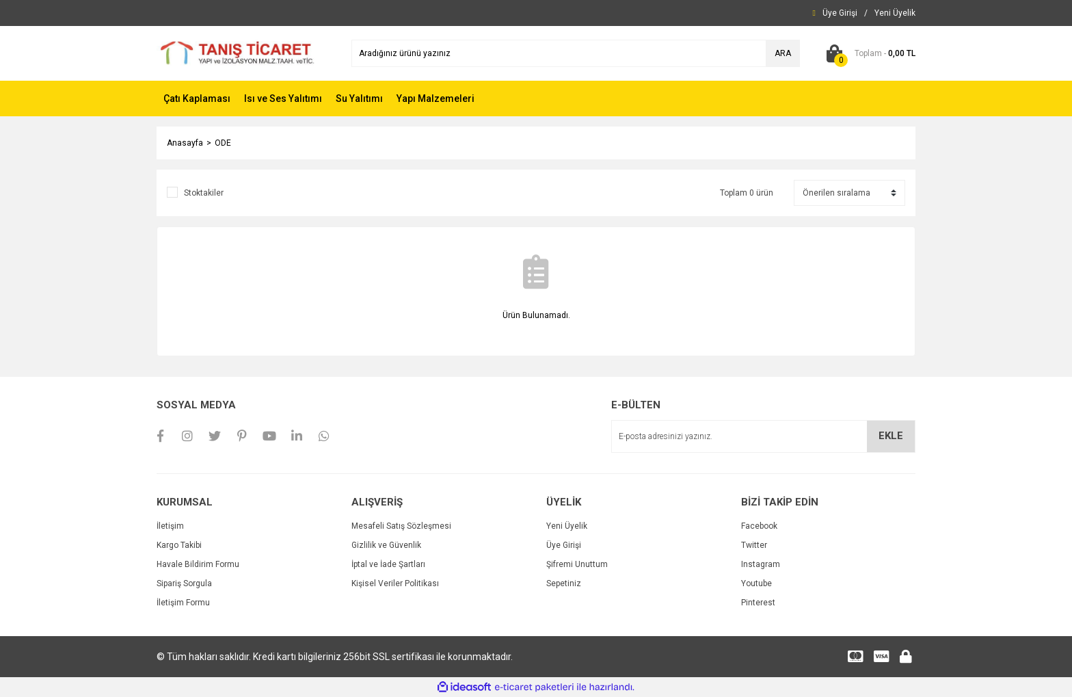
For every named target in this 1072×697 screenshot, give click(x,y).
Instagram (760, 564)
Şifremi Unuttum (577, 564)
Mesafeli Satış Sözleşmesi (401, 526)
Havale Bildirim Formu (198, 564)
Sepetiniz (563, 583)
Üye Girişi (563, 545)
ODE (223, 143)
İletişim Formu (183, 602)
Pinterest (758, 602)
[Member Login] (839, 13)
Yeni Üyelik (566, 526)
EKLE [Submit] (891, 436)
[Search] (575, 53)
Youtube (756, 583)
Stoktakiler (204, 193)
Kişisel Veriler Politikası (395, 583)
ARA (783, 53)
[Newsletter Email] (763, 436)
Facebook (759, 526)
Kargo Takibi (179, 545)
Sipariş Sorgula (184, 583)
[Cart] (867, 53)
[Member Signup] (894, 13)
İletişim (170, 526)
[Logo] (239, 52)
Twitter (754, 545)
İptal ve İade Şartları (388, 564)
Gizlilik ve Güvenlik (386, 545)
